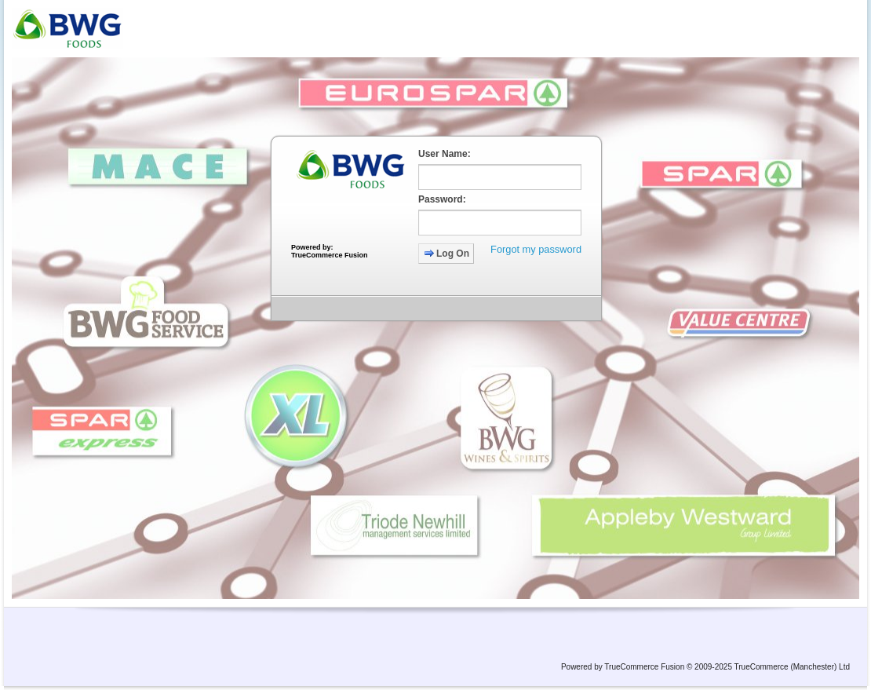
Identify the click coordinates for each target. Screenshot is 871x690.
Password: (442, 199)
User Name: (444, 153)
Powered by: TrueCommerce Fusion (329, 251)
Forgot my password (535, 249)
